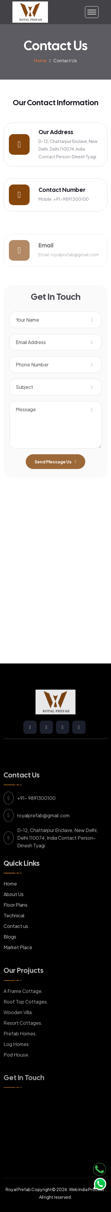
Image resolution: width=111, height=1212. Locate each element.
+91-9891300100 (71, 199)
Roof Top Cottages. (26, 1013)
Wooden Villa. (18, 1024)
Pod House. (17, 1066)
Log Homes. (17, 1056)
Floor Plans (16, 917)
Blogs (10, 949)
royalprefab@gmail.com (75, 266)
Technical (14, 928)
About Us (14, 906)
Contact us (16, 938)
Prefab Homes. (20, 1045)
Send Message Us (55, 473)
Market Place (18, 959)
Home (40, 60)
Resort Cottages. (23, 1035)
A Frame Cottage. (23, 1003)
